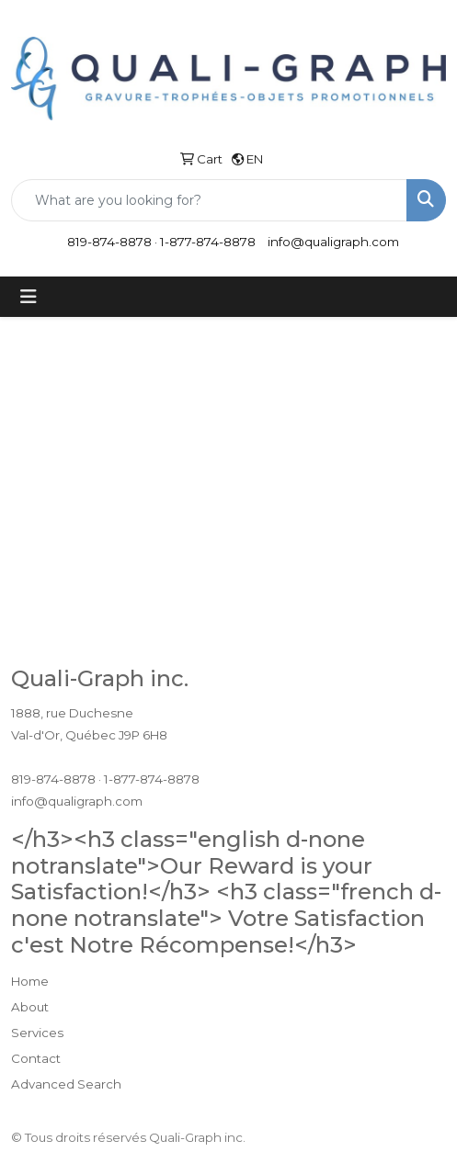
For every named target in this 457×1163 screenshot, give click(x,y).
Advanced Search (66, 1084)
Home (30, 981)
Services (37, 1032)
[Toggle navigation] (28, 297)
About (30, 1006)
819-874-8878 (109, 241)
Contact (36, 1058)
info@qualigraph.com (333, 241)
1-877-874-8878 (208, 241)
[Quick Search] (209, 200)
